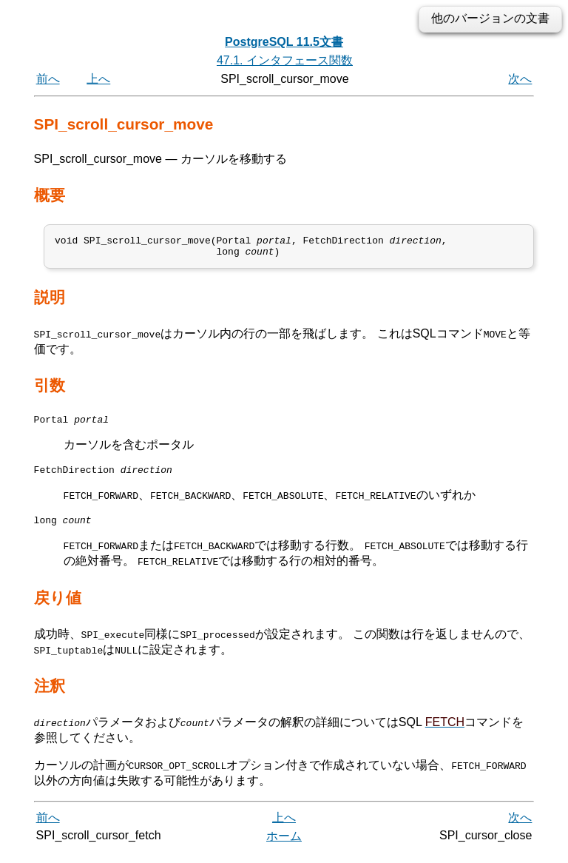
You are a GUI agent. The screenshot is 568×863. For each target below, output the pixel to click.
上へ (98, 79)
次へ (520, 79)
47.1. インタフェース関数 (285, 60)
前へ (48, 79)
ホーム (284, 846)
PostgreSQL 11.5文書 (284, 42)
